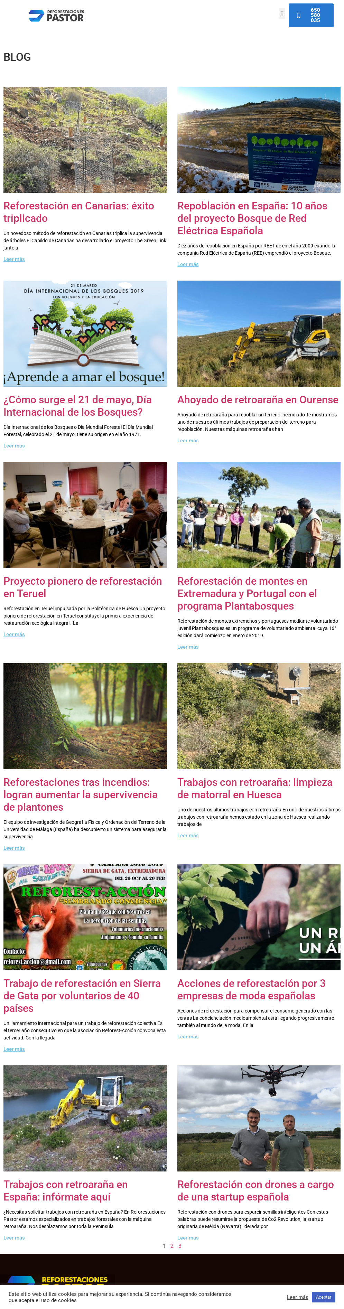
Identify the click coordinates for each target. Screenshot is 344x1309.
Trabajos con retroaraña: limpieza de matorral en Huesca (255, 788)
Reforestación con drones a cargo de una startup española (255, 1190)
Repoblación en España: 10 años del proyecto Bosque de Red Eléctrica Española (252, 218)
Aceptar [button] (323, 1297)
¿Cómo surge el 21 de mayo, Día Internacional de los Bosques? (77, 406)
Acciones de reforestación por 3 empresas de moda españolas (251, 989)
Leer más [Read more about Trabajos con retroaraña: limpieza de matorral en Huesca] (188, 835)
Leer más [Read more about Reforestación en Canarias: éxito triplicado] (14, 259)
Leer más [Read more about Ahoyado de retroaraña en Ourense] (188, 440)
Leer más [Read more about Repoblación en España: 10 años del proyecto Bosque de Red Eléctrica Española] (188, 264)
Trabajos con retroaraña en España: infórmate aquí (65, 1190)
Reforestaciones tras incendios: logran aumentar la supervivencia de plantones (80, 794)
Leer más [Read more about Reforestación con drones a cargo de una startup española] (188, 1238)
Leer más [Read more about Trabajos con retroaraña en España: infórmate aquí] (14, 1238)
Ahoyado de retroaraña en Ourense (257, 400)
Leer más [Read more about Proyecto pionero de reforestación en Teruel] (14, 634)
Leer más (297, 1297)
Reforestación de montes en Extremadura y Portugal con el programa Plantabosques (247, 593)
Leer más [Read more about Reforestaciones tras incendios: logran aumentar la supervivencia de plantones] (14, 848)
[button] (282, 13)
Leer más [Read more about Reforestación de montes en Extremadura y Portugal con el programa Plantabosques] (188, 647)
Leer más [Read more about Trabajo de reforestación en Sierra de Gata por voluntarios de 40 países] (14, 1049)
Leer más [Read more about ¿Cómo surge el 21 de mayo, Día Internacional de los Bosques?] (14, 446)
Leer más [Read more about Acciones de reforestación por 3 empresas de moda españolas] (188, 1037)
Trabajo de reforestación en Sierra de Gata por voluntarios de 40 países (82, 995)
